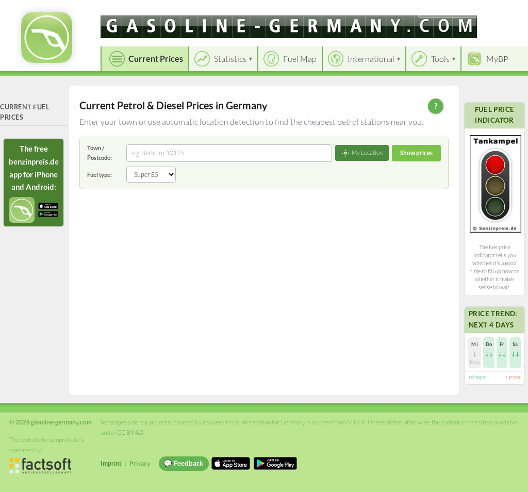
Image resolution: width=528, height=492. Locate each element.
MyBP (497, 58)
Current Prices (155, 58)
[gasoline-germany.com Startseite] (46, 37)
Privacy (139, 463)
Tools (440, 58)
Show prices (416, 153)
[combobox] (229, 153)
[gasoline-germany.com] (289, 26)
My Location (362, 153)
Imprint (111, 463)
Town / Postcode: (99, 152)
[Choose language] (449, 11)
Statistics (230, 58)
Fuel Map (300, 58)
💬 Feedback (183, 463)
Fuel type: (99, 174)
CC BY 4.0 (130, 432)
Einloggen (503, 10)
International (371, 58)
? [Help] (435, 105)
